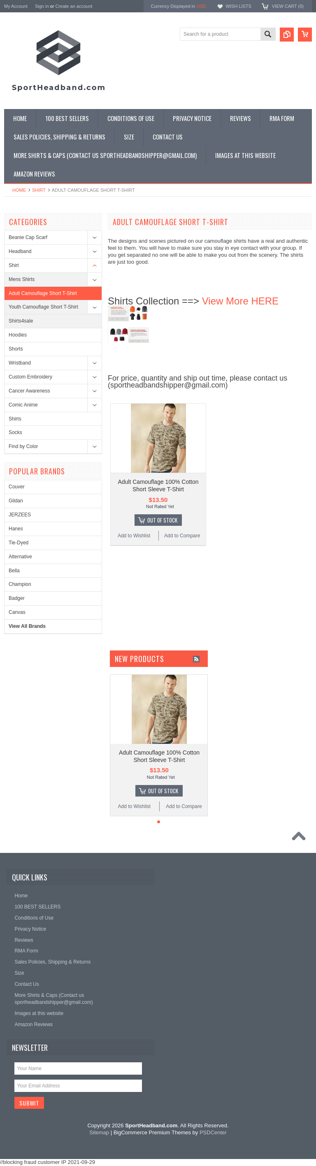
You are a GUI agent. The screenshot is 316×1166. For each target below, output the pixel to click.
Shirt (39, 190)
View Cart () (288, 6)
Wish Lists (238, 6)
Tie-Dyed (18, 543)
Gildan (16, 501)
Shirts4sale (21, 321)
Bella (14, 571)
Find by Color (23, 446)
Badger (17, 598)
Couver (17, 487)
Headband (20, 251)
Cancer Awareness (29, 391)
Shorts (16, 349)
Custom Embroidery (30, 377)
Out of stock (162, 520)
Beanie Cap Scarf (28, 237)
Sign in (42, 6)
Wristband (20, 363)
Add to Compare (182, 536)
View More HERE (240, 301)
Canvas (17, 612)
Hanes (16, 529)
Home (19, 190)
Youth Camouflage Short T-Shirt (43, 307)
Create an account (73, 6)
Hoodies (18, 335)
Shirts (15, 419)
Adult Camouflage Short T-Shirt (43, 293)
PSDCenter (213, 1132)
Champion (20, 584)
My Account (16, 6)
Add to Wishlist (134, 536)
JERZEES (20, 515)
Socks (15, 432)
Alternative (20, 557)
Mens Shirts (22, 279)
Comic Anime (23, 405)
